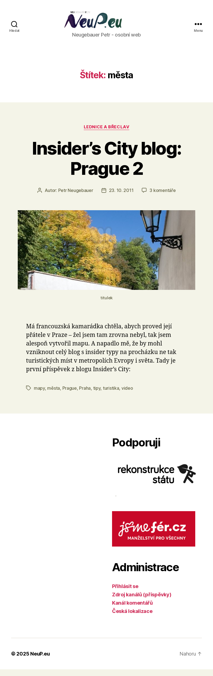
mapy (39, 394)
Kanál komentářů (132, 609)
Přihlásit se (125, 593)
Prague (69, 394)
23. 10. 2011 (121, 196)
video (127, 394)
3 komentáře (162, 196)
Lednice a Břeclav (106, 133)
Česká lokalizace (132, 618)
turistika (111, 394)
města (53, 394)
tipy (97, 394)
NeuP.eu (40, 660)
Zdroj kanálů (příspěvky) (141, 601)
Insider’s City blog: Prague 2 (106, 164)
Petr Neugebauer (75, 196)
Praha (85, 394)
